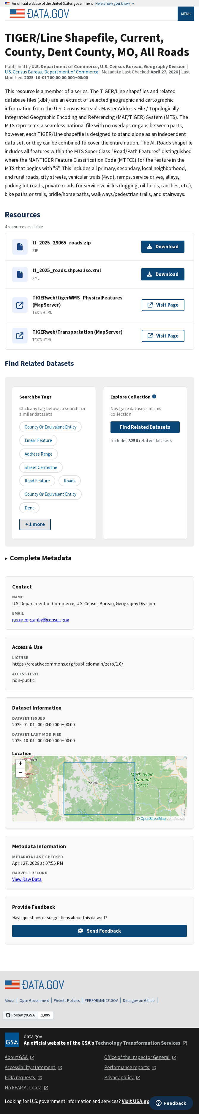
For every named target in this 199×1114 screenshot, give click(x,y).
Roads (69, 481)
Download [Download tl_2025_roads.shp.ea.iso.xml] (163, 274)
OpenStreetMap (153, 819)
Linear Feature (38, 440)
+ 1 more (35, 524)
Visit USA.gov (140, 1101)
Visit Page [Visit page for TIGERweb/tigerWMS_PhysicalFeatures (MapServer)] (163, 305)
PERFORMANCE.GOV (101, 1000)
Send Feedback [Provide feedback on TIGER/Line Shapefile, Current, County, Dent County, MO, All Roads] (99, 931)
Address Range (39, 454)
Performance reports (130, 1067)
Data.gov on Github (139, 1000)
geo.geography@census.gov (40, 619)
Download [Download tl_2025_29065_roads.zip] (163, 246)
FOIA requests (23, 1077)
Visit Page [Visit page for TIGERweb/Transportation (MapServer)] (163, 335)
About (10, 1000)
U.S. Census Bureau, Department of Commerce (51, 72)
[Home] (39, 14)
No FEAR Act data (27, 1087)
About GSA (20, 1057)
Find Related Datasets (145, 427)
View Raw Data (27, 879)
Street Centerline (41, 467)
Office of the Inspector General (140, 1057)
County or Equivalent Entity (50, 494)
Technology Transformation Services (141, 1043)
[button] (20, 764)
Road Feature (37, 481)
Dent (29, 508)
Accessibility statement (33, 1067)
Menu (186, 13)
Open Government (34, 1000)
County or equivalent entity (50, 427)
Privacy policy (122, 1077)
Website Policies (67, 1000)
